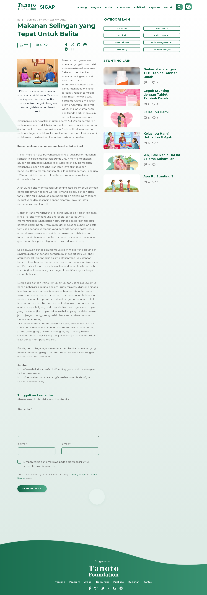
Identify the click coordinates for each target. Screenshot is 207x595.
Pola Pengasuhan (161, 42)
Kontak (168, 7)
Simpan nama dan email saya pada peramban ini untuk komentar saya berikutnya (56, 464)
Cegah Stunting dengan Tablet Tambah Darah (156, 94)
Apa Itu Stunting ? (158, 176)
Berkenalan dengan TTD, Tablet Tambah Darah (160, 73)
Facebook (89, 588)
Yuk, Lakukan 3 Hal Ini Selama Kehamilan (161, 157)
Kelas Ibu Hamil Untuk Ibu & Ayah (157, 135)
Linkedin (114, 588)
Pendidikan (122, 42)
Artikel (109, 7)
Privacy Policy (78, 474)
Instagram (102, 588)
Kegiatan (154, 7)
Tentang (81, 7)
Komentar (25, 409)
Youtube (108, 588)
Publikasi (139, 7)
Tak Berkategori (161, 49)
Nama (22, 443)
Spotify (120, 588)
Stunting (24, 45)
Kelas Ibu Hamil (156, 112)
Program (96, 7)
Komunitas (123, 7)
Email (66, 443)
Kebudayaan (161, 35)
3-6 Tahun (161, 28)
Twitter (95, 588)
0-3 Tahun (122, 28)
